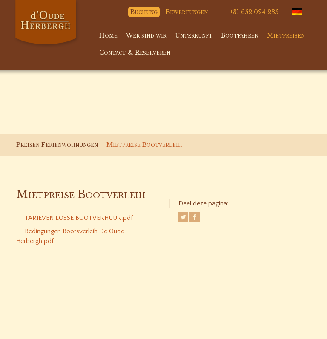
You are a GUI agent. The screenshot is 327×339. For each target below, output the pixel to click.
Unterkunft (193, 35)
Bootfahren (239, 35)
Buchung (144, 12)
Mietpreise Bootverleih (144, 145)
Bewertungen (187, 12)
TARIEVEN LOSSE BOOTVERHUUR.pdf (79, 218)
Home (108, 35)
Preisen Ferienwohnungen (57, 145)
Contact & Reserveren (134, 52)
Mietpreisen (286, 35)
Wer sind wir (146, 35)
